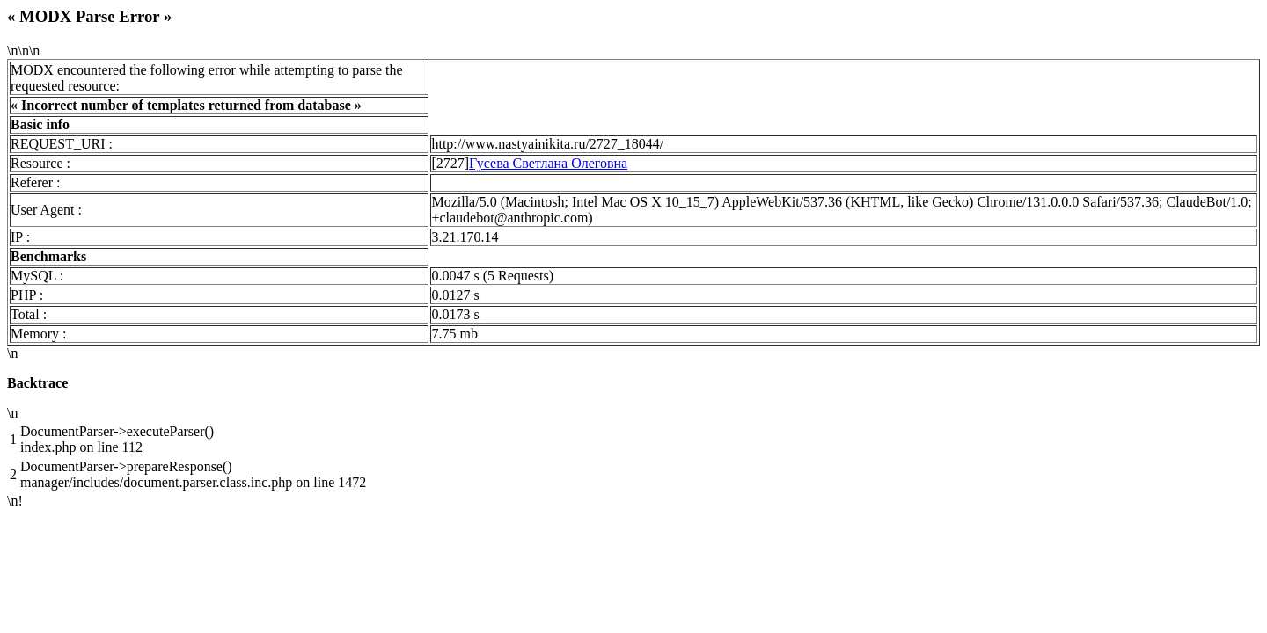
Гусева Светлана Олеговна (548, 163)
